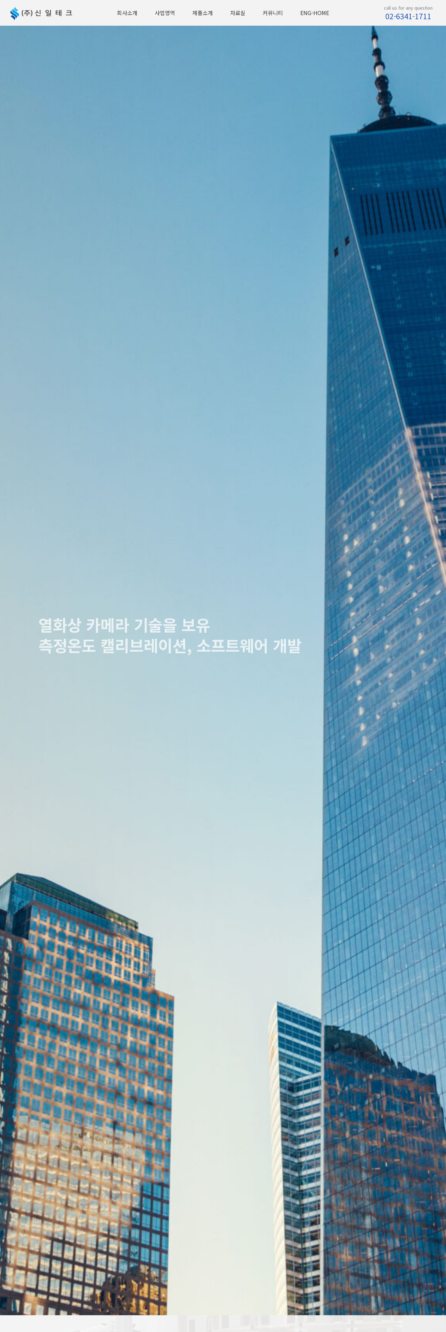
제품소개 (202, 13)
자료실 (237, 13)
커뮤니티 (273, 13)
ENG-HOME (314, 13)
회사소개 (127, 13)
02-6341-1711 (408, 16)
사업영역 (165, 13)
